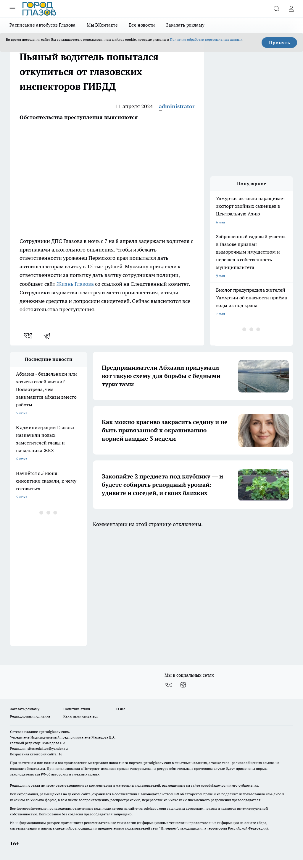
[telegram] (49, 336)
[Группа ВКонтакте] (168, 685)
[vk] (28, 336)
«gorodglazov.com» (54, 731)
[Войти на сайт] (291, 8)
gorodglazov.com (157, 762)
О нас (120, 709)
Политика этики (76, 709)
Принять (279, 43)
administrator (177, 106)
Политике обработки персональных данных (206, 39)
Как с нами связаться (80, 716)
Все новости (142, 25)
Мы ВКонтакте (102, 25)
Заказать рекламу (185, 25)
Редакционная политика (30, 716)
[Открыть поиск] (276, 8)
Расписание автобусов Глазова (42, 25)
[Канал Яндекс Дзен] (183, 685)
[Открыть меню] (12, 8)
